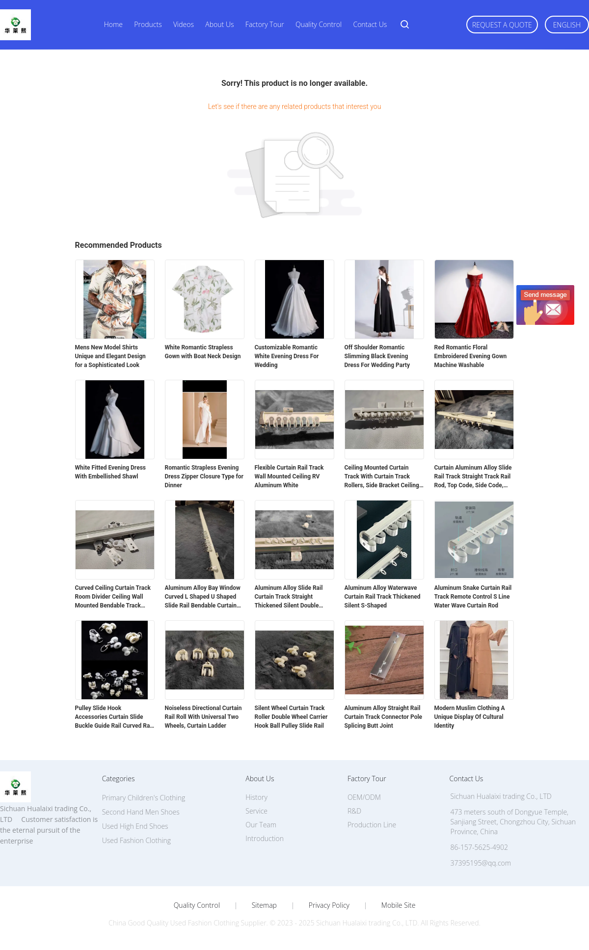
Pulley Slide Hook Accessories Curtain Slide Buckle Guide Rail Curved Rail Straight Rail (114, 717)
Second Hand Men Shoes (141, 812)
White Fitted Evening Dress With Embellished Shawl (110, 472)
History (256, 797)
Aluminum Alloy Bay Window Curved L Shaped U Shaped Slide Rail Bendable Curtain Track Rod (203, 597)
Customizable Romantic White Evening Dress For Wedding (287, 356)
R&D (354, 811)
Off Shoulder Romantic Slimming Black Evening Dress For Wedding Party (377, 356)
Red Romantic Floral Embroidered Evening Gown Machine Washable (470, 356)
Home (113, 24)
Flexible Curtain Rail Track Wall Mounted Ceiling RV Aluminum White (289, 476)
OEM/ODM (364, 797)
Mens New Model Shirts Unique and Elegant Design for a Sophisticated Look (110, 356)
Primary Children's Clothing (144, 797)
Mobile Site (398, 905)
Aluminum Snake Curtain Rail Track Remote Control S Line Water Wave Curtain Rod (473, 596)
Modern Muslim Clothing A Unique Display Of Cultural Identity (469, 717)
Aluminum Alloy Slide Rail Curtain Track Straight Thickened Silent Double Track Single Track (289, 597)
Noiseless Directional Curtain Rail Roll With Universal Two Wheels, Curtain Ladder (203, 717)
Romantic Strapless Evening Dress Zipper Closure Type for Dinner (204, 476)
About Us (219, 24)
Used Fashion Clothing (136, 840)
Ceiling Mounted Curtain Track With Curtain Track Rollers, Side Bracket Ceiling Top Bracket (382, 477)
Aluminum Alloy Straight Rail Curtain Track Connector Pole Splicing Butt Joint (384, 717)
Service (256, 811)
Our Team (260, 824)
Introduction (264, 838)
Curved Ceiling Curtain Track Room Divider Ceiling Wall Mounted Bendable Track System (113, 597)
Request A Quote (502, 24)
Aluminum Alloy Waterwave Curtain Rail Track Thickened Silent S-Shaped (383, 596)
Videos (183, 24)
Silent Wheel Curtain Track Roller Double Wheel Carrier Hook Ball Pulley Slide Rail (291, 717)
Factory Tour (264, 24)
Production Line (372, 824)
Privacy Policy (329, 905)
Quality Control (318, 24)
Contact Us (370, 24)
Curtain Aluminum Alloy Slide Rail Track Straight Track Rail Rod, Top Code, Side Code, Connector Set (473, 477)
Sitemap (264, 905)
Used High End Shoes (135, 826)
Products (147, 24)
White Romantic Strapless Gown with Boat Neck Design (203, 352)
